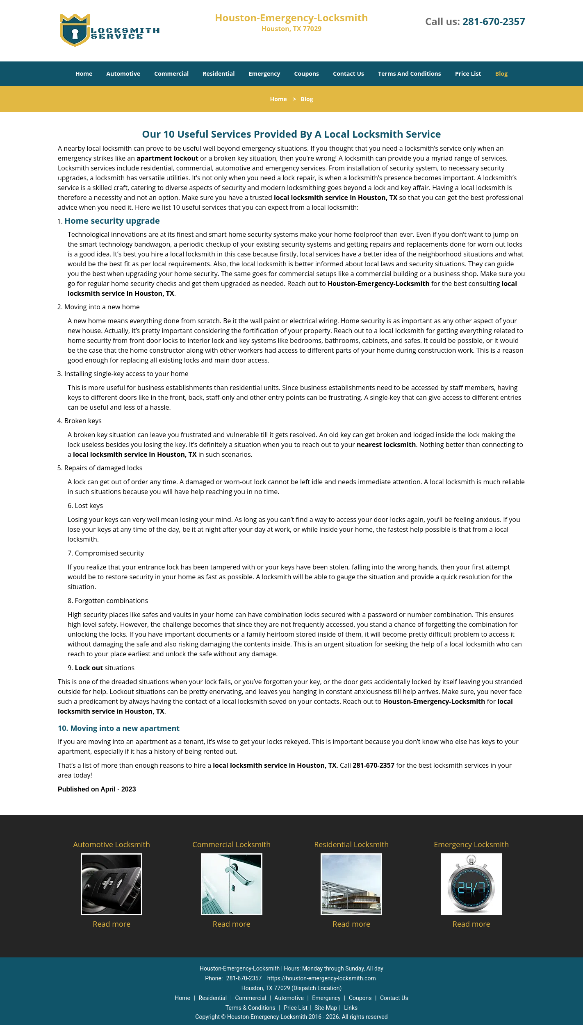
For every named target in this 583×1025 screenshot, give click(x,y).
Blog (501, 73)
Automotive (124, 73)
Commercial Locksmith (231, 844)
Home (83, 73)
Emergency (264, 73)
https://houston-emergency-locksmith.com (321, 978)
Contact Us (348, 73)
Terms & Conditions (250, 1008)
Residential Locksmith (351, 844)
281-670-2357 (493, 21)
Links (351, 1008)
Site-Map (325, 1008)
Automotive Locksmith (111, 844)
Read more (111, 924)
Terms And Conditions (409, 73)
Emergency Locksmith (471, 844)
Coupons (306, 73)
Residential (219, 73)
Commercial (171, 73)
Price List (468, 73)
